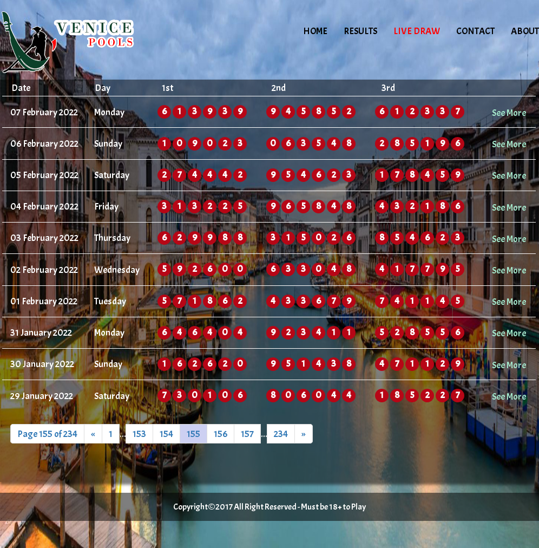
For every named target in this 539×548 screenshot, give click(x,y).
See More (509, 113)
